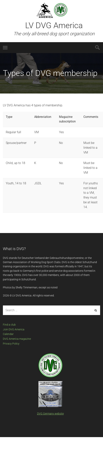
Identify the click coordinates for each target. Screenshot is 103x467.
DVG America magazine (17, 338)
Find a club (9, 324)
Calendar (8, 334)
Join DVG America (13, 329)
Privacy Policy (11, 343)
